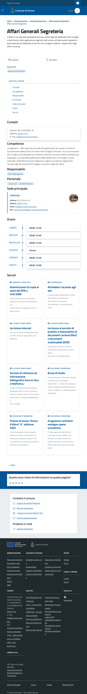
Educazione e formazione (59, 368)
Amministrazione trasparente (53, 613)
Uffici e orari (11, 642)
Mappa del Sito (68, 684)
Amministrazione (20, 21)
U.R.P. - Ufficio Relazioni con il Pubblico (15, 637)
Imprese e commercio (53, 567)
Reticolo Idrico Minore (34, 630)
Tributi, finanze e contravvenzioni (53, 572)
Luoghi (66, 578)
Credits (49, 684)
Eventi (66, 582)
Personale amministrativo (15, 576)
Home (9, 21)
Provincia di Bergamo (34, 619)
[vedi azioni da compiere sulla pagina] (51, 59)
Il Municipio (15, 195)
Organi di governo (13, 570)
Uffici (9, 585)
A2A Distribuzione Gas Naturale (34, 599)
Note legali (49, 601)
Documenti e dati (13, 563)
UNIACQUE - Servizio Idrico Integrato (34, 614)
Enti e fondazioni (13, 567)
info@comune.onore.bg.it (27, 136)
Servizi (33, 684)
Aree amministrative (14, 559)
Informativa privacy (52, 597)
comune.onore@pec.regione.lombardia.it (31, 209)
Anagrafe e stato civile (20, 282)
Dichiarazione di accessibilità (52, 606)
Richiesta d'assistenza (52, 632)
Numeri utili (11, 646)
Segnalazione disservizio (53, 621)
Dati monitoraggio (13, 684)
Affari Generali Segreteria (59, 21)
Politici (9, 581)
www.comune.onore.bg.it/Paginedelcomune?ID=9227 (14, 673)
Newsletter (68, 600)
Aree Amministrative (38, 21)
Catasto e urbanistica (34, 570)
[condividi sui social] (13, 59)
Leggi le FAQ (49, 617)
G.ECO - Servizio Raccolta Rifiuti (33, 606)
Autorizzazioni (55, 282)
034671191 (23, 133)
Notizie (66, 559)
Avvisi (66, 563)
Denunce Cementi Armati (34, 624)
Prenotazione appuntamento (53, 627)
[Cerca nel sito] (76, 10)
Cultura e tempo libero (20, 323)
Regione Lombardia (13, 3)
